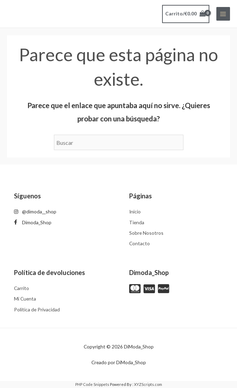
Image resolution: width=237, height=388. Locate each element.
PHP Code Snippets (92, 384)
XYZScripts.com (148, 384)
